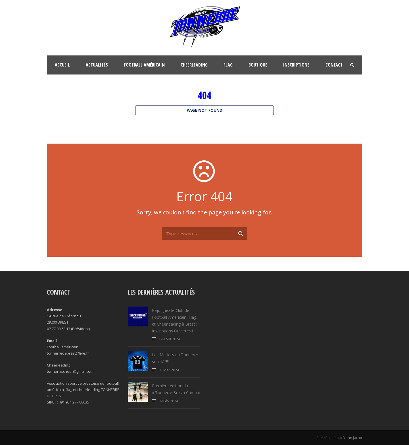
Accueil (62, 65)
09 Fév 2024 (168, 400)
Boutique (258, 65)
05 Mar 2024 (168, 369)
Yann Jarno (352, 437)
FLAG (228, 65)
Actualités (97, 65)
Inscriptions (296, 65)
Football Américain (144, 65)
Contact (334, 65)
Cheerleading (194, 65)
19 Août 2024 (169, 338)
